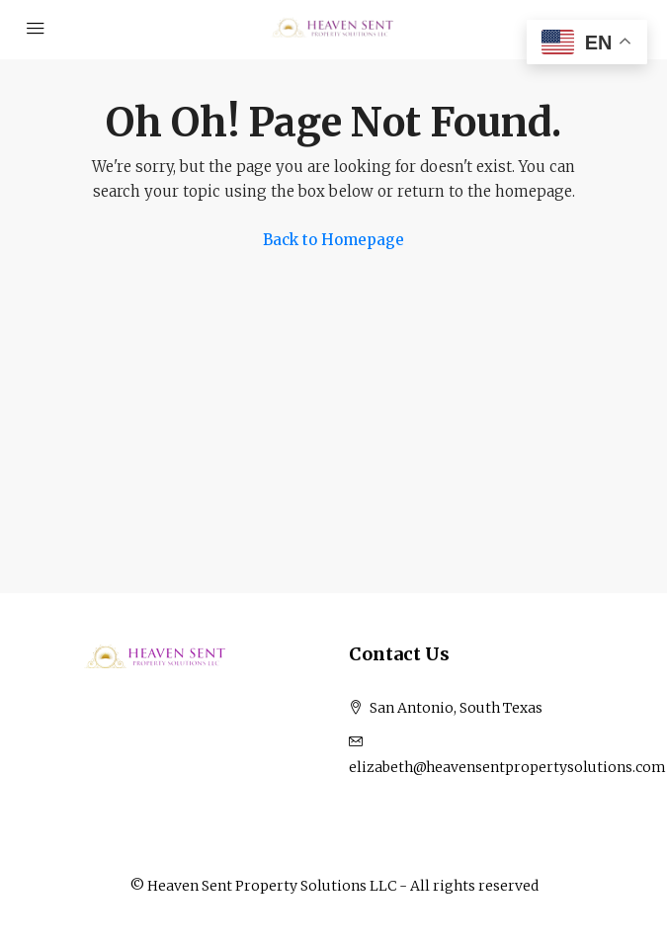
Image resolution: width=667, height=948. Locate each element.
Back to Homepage (333, 239)
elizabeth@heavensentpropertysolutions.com (507, 767)
